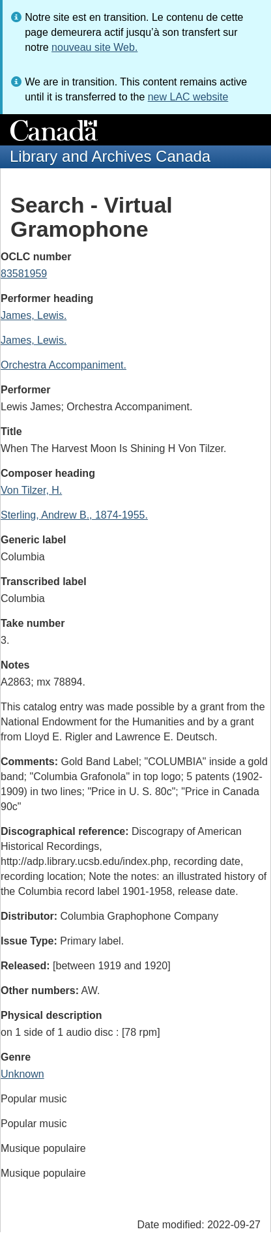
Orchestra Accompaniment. (63, 364)
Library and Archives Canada (110, 156)
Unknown (22, 1074)
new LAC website (188, 96)
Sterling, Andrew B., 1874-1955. (74, 515)
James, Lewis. (33, 315)
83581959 (24, 273)
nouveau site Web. (94, 47)
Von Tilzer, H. (31, 490)
